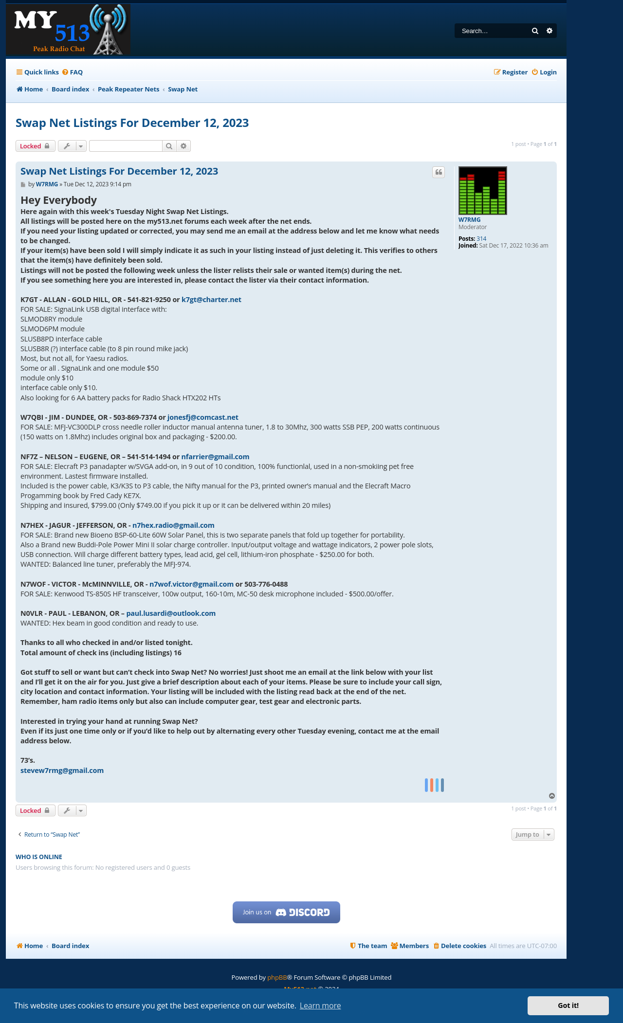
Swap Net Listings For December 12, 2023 (132, 122)
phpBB (277, 977)
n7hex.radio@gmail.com (173, 525)
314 (481, 238)
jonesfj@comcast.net (202, 417)
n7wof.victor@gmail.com (191, 584)
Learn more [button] (320, 1005)
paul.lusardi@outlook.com (171, 613)
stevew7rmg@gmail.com (62, 770)
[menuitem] (72, 72)
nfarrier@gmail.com (216, 456)
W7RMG (469, 219)
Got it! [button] (568, 1005)
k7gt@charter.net (211, 299)
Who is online (39, 857)
